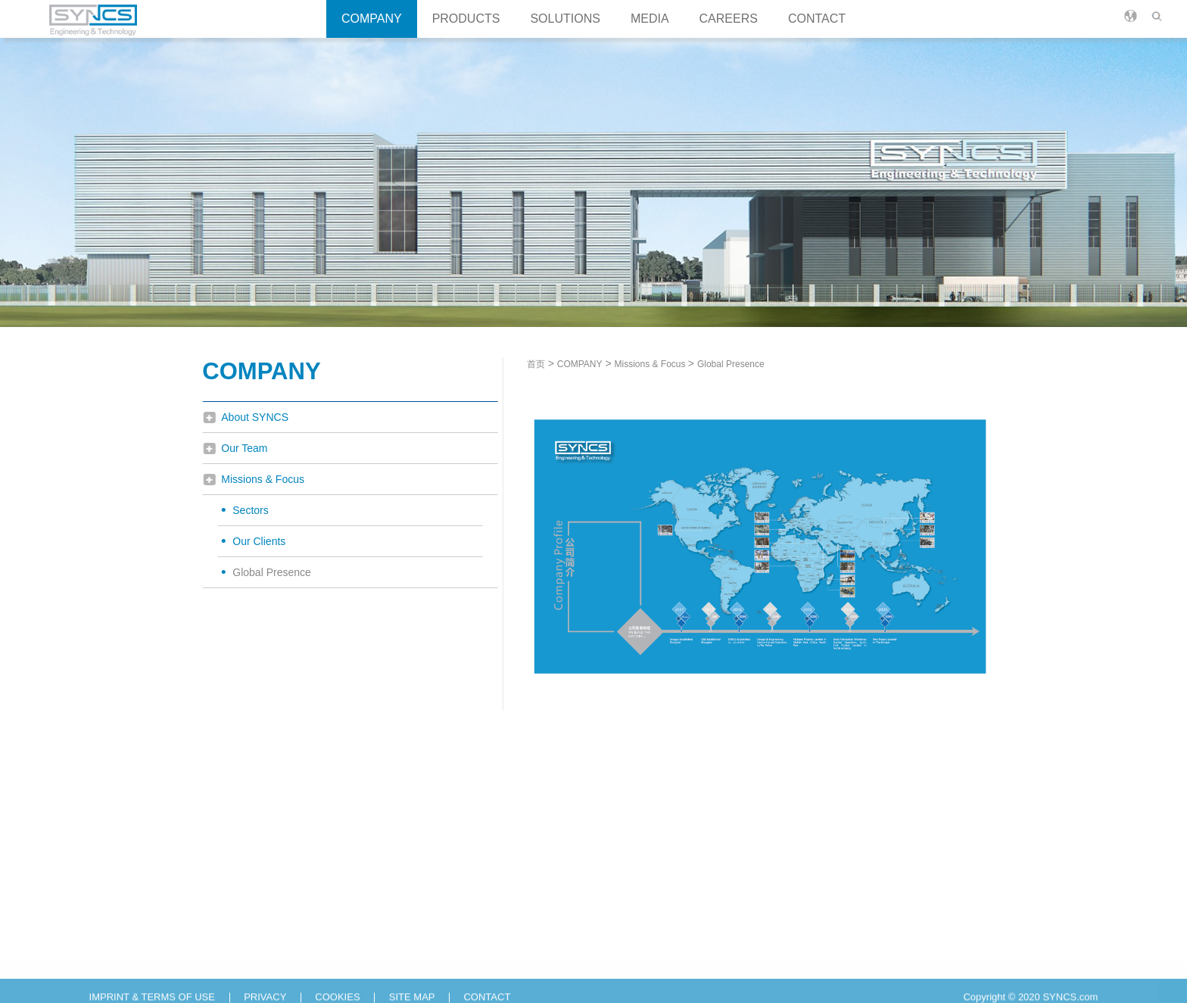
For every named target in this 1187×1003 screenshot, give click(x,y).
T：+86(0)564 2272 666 (810, 921)
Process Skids (238, 942)
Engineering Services (407, 942)
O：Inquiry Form (794, 964)
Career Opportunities (671, 942)
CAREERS (728, 18)
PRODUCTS (466, 18)
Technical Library (546, 964)
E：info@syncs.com (802, 942)
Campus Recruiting (667, 964)
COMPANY (371, 18)
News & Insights (544, 921)
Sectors (245, 510)
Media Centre (539, 942)
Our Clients (253, 541)
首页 (545, 364)
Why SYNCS (653, 921)
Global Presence (266, 572)
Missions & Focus (257, 479)
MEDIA (650, 18)
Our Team (239, 448)
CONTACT (817, 18)
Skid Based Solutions (407, 964)
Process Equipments (252, 921)
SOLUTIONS (565, 18)
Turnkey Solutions (400, 921)
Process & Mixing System (263, 964)
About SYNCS (249, 417)
